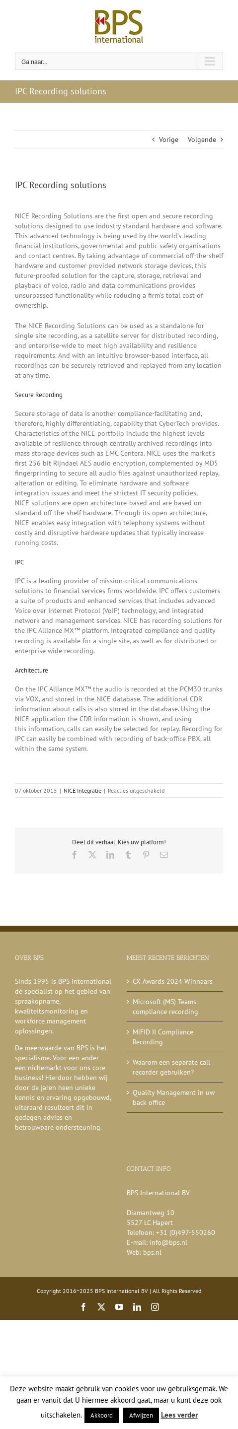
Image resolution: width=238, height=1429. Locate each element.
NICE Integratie (82, 790)
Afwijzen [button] (141, 1415)
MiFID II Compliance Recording (163, 1036)
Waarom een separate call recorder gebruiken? (171, 1067)
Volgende (202, 139)
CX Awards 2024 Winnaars (173, 981)
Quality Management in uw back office (174, 1097)
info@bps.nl (168, 1242)
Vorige (168, 139)
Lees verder (179, 1415)
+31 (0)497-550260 (185, 1232)
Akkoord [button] (101, 1415)
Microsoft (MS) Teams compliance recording (165, 1006)
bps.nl (152, 1252)
